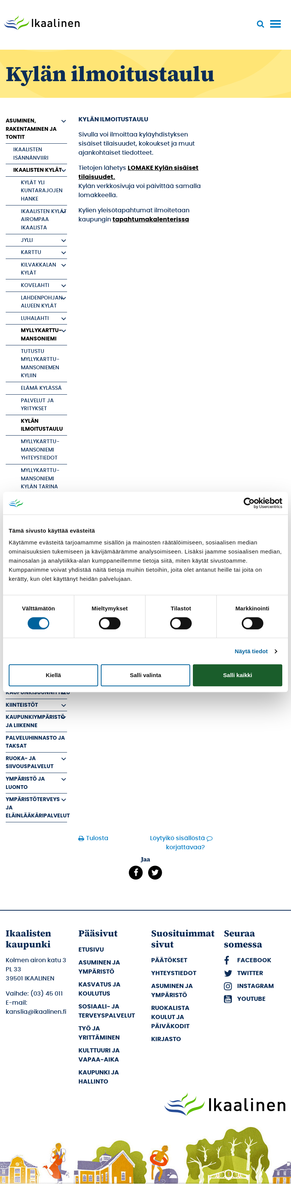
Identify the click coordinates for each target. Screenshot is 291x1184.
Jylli (27, 240)
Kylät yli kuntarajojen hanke (42, 191)
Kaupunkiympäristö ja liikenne (35, 721)
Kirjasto (166, 1039)
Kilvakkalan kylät (38, 269)
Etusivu (91, 950)
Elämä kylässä (41, 388)
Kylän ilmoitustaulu (42, 425)
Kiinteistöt (22, 705)
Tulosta (94, 838)
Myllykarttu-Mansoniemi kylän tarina (40, 478)
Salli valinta (145, 675)
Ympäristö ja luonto (25, 783)
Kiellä (53, 675)
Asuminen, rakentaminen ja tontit (31, 129)
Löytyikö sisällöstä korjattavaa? (177, 842)
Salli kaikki (237, 675)
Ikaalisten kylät (37, 170)
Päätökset (169, 960)
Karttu (31, 252)
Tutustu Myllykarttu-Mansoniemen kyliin (40, 363)
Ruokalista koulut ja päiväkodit (170, 1017)
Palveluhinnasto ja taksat (35, 742)
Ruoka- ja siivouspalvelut (29, 763)
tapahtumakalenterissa (151, 219)
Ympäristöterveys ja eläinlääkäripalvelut (36, 808)
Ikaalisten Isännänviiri (30, 154)
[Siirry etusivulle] (42, 23)
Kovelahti (35, 285)
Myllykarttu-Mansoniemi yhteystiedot (40, 450)
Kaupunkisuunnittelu (36, 692)
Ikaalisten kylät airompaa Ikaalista (44, 220)
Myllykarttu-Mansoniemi (41, 335)
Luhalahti (35, 318)
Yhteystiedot (173, 973)
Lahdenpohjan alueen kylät (42, 302)
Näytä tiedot (251, 651)
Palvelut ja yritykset (37, 405)
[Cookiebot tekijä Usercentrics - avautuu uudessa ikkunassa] (249, 503)
